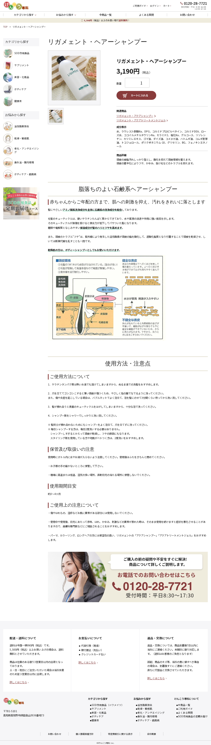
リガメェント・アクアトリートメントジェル (141, 120)
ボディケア (98, 716)
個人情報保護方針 (85, 734)
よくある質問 (146, 15)
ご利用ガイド (185, 708)
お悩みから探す (64, 15)
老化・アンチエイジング (151, 712)
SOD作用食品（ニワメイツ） (108, 705)
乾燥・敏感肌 (144, 708)
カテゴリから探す (24, 15)
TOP (5, 26)
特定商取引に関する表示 (120, 734)
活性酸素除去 (144, 705)
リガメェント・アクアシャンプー (134, 116)
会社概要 (151, 734)
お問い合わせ (187, 15)
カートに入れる (139, 95)
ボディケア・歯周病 (148, 720)
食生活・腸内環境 (147, 716)
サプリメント (99, 708)
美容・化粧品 (99, 712)
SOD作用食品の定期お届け (193, 716)
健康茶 (95, 720)
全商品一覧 (105, 15)
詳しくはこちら (18, 682)
